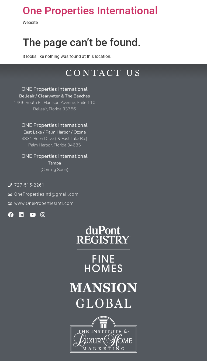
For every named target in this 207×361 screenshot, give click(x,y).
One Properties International (90, 10)
